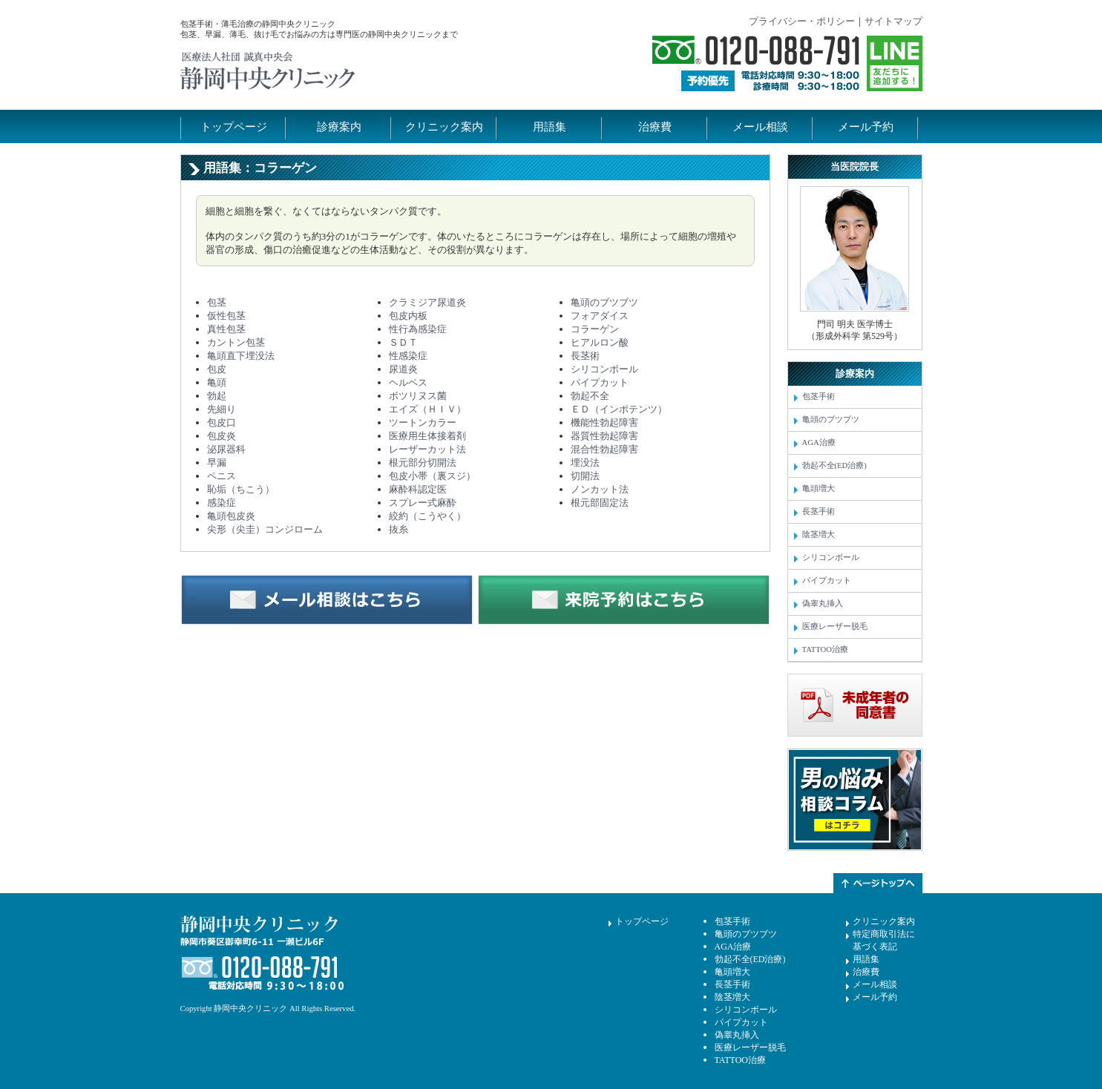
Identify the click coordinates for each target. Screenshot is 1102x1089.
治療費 (655, 127)
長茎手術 (818, 511)
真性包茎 (226, 329)
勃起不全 (590, 395)
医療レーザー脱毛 (835, 626)
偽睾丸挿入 (822, 603)
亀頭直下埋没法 (241, 355)
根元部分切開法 (422, 462)
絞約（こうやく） (427, 516)
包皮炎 (221, 435)
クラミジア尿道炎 (427, 302)
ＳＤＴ (403, 342)
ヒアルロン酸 (600, 342)
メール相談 (760, 127)
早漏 (216, 462)
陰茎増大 (818, 534)
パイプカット (600, 382)
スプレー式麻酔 (422, 502)
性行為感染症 (418, 329)
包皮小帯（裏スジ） (432, 475)
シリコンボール (604, 369)
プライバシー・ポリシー (802, 21)
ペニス (221, 475)
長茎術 (585, 355)
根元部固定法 (600, 502)
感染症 (221, 502)
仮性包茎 (226, 315)
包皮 (216, 369)
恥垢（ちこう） (241, 489)
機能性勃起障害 (604, 422)
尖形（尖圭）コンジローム (265, 529)
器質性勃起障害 (604, 435)
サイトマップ (893, 21)
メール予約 (865, 127)
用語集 (549, 127)
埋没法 (585, 462)
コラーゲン (595, 329)
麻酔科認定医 (418, 489)
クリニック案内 (444, 127)
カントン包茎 (236, 342)
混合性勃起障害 (604, 449)
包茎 (216, 302)
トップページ (233, 127)
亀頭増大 (818, 488)
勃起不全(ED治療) (834, 465)
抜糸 (398, 529)
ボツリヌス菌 (418, 395)
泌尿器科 (226, 449)
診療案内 (339, 127)
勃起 (216, 395)
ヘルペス (408, 382)
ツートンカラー (422, 422)
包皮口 (221, 422)
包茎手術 (818, 396)
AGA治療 (819, 442)
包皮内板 (408, 315)
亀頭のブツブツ (604, 302)
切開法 (585, 475)
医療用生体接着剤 (427, 435)
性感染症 (408, 355)
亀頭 (216, 382)
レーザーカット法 (427, 449)
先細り (221, 409)
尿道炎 (403, 369)
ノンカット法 (600, 489)
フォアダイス (600, 315)
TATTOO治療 (825, 649)
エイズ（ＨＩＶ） (427, 409)
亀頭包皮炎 (231, 516)
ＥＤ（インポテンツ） (619, 409)
